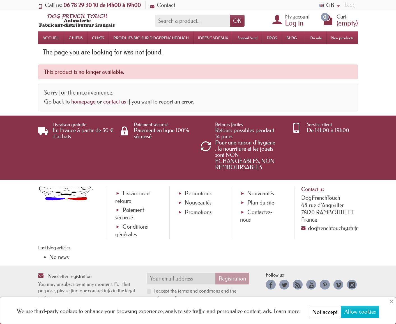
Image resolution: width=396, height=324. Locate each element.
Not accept (324, 312)
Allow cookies (360, 311)
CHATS (98, 37)
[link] (271, 284)
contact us (114, 101)
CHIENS (76, 37)
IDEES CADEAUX (213, 37)
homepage (83, 101)
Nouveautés (198, 202)
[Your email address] (181, 278)
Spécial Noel (247, 37)
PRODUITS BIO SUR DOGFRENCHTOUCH (151, 37)
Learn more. (286, 311)
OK (237, 20)
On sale (316, 37)
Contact (162, 5)
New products (342, 37)
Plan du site (260, 202)
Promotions (198, 193)
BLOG (291, 37)
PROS (272, 37)
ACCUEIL (51, 37)
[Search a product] (192, 21)
